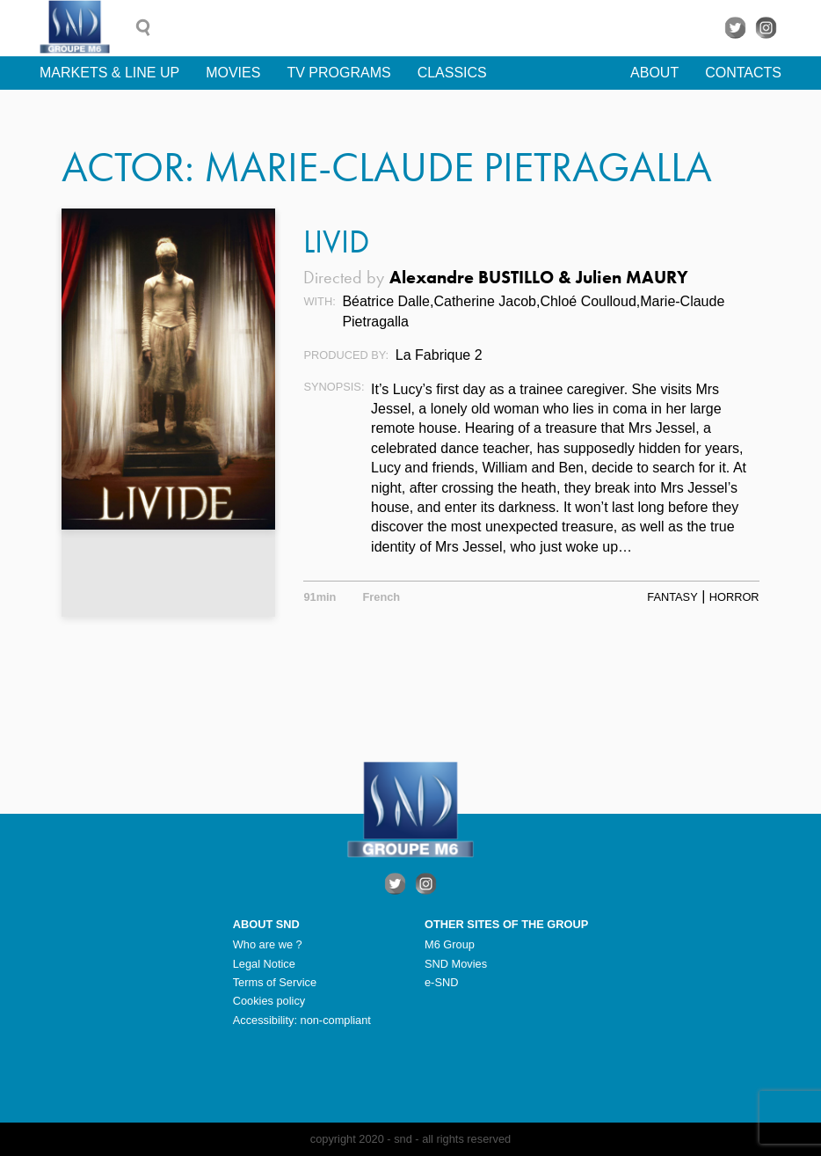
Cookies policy (269, 1000)
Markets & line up (109, 72)
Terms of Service (274, 982)
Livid (336, 241)
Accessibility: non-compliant (302, 1020)
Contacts (743, 72)
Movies (233, 72)
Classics (452, 72)
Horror (734, 597)
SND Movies (456, 963)
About (654, 72)
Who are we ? (267, 944)
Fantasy (672, 597)
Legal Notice (264, 963)
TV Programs (338, 72)
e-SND (441, 982)
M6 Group (450, 944)
